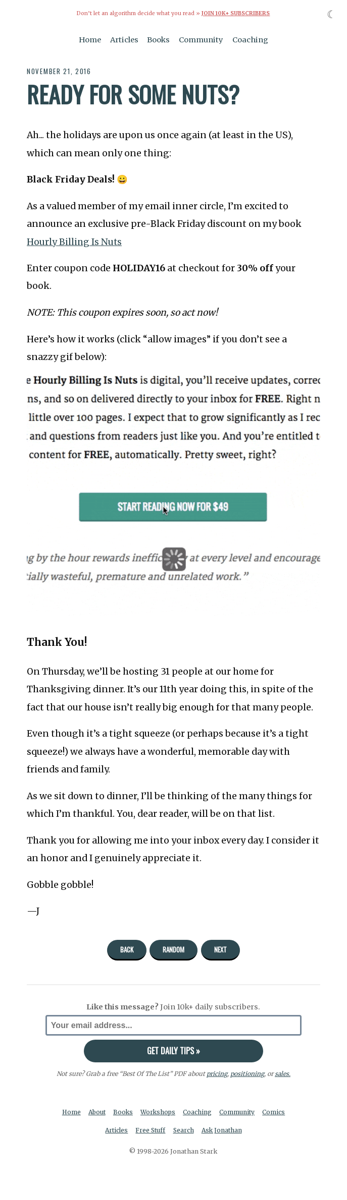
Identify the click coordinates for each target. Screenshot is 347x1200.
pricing (216, 1073)
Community (201, 39)
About (96, 1112)
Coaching (250, 39)
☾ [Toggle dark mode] (331, 14)
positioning (247, 1073)
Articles (124, 39)
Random (173, 949)
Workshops (159, 1112)
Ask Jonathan (223, 1130)
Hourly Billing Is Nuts (75, 241)
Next (220, 949)
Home (90, 39)
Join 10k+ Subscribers (236, 13)
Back (126, 949)
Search (183, 1130)
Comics (276, 1112)
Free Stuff (150, 1130)
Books (158, 39)
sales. (282, 1073)
